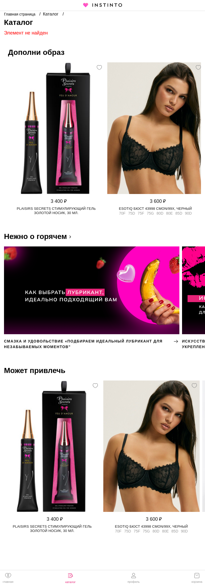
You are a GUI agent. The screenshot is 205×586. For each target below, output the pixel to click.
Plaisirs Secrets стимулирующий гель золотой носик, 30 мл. (56, 211)
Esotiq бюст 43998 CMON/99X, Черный (155, 209)
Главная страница (20, 14)
